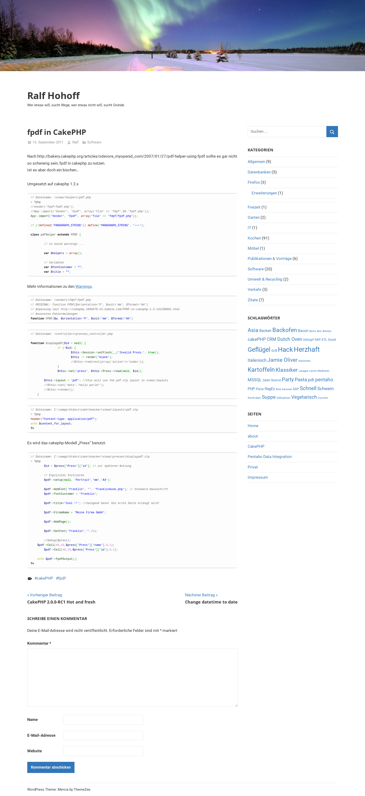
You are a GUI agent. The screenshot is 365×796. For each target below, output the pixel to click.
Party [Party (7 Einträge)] (288, 379)
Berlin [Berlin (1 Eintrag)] (312, 331)
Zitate (253, 300)
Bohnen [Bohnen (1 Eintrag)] (327, 331)
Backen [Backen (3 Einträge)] (265, 330)
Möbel (253, 248)
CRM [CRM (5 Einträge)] (271, 339)
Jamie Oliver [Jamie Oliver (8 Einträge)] (282, 360)
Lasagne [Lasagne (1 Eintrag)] (303, 370)
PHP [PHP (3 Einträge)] (251, 389)
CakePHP (256, 446)
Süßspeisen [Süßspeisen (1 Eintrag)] (283, 397)
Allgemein (256, 161)
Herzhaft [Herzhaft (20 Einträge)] (307, 349)
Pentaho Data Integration (270, 456)
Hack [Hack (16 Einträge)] (285, 349)
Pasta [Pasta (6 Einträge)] (301, 379)
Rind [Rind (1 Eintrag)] (278, 389)
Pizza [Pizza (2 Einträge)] (260, 389)
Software (94, 142)
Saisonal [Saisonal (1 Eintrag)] (287, 389)
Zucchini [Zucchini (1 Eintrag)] (323, 397)
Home (253, 425)
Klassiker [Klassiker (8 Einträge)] (287, 370)
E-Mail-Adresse (41, 735)
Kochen (254, 238)
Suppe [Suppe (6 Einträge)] (269, 397)
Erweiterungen (264, 193)
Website (34, 751)
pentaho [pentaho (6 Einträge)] (324, 379)
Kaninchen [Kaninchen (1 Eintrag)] (304, 360)
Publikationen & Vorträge (270, 258)
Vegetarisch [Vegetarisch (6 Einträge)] (304, 397)
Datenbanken (259, 172)
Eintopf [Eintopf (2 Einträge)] (308, 340)
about (253, 436)
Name (32, 719)
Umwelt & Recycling (265, 279)
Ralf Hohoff (53, 95)
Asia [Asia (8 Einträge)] (253, 330)
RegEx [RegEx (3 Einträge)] (270, 389)
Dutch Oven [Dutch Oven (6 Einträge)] (289, 339)
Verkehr (254, 289)
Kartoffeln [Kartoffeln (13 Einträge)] (261, 369)
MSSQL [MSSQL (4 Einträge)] (255, 379)
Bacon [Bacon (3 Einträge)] (303, 330)
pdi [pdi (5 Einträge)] (311, 379)
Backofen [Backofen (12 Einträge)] (284, 329)
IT (249, 227)
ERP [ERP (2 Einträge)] (318, 340)
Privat (253, 467)
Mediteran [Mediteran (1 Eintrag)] (323, 370)
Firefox (254, 182)
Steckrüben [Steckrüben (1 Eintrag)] (254, 397)
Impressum (258, 477)
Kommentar (39, 643)
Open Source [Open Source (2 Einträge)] (272, 380)
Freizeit (254, 207)
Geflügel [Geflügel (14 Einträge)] (259, 349)
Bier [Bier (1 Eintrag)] (319, 331)
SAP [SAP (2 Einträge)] (296, 389)
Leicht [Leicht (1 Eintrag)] (313, 370)
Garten (254, 217)
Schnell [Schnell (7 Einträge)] (308, 388)
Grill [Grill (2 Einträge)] (274, 350)
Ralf (75, 142)
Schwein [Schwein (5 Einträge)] (325, 388)
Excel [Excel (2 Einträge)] (332, 340)
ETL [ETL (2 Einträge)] (324, 340)
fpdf (62, 578)
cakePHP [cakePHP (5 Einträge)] (257, 339)
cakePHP (45, 578)
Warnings (83, 286)
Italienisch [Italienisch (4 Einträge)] (257, 360)
